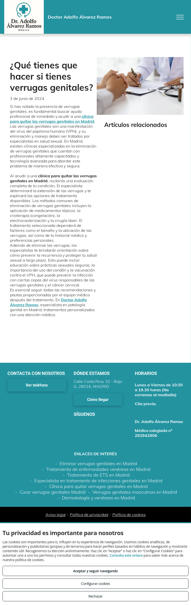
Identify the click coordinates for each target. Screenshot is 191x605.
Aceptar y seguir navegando (95, 571)
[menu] (180, 17)
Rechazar (95, 596)
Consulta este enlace (126, 555)
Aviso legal (56, 514)
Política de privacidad (89, 514)
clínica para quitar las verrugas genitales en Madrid (52, 119)
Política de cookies (129, 514)
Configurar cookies (95, 583)
